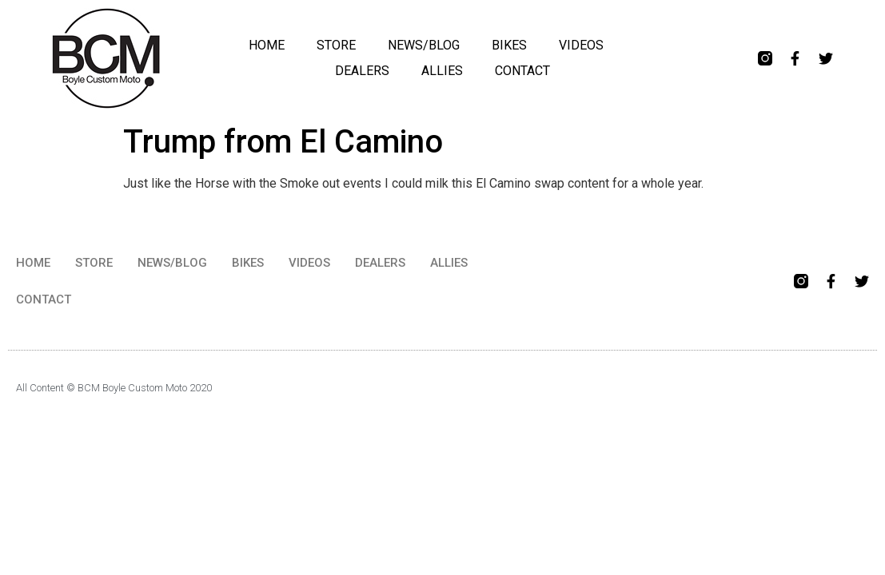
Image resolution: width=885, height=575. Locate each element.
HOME (267, 45)
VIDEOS (581, 45)
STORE (336, 45)
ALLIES (442, 70)
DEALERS (362, 70)
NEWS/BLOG (424, 45)
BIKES (509, 45)
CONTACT (522, 70)
